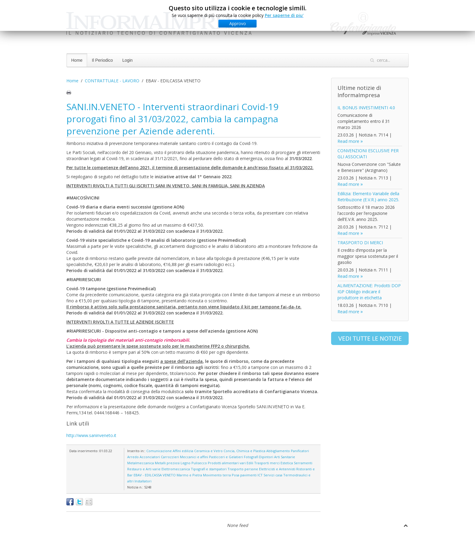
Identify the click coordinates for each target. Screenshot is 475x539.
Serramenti (303, 463)
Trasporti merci (267, 463)
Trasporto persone (243, 469)
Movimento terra (217, 475)
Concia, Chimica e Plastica (244, 451)
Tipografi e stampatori (209, 469)
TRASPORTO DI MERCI (360, 242)
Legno (186, 463)
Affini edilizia (183, 451)
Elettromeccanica (175, 469)
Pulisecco (199, 463)
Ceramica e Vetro (208, 451)
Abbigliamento (278, 451)
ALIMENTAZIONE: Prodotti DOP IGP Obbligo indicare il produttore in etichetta (369, 292)
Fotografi (251, 457)
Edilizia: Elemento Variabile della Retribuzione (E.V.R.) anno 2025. (368, 196)
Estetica (287, 463)
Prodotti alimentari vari (227, 463)
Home (76, 60)
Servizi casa (273, 475)
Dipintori (266, 457)
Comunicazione (159, 451)
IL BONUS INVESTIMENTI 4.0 (366, 107)
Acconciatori (150, 457)
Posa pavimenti (244, 475)
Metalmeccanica (140, 463)
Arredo (133, 457)
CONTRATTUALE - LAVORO (112, 81)
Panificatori (300, 451)
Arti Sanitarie (284, 457)
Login (127, 60)
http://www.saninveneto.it (91, 435)
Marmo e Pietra (189, 475)
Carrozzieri (170, 457)
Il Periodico (102, 60)
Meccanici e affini (194, 457)
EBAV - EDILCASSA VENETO (155, 475)
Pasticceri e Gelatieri (226, 457)
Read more (348, 141)
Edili (250, 463)
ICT (260, 475)
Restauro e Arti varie (144, 469)
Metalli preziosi (167, 463)
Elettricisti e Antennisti (277, 469)
